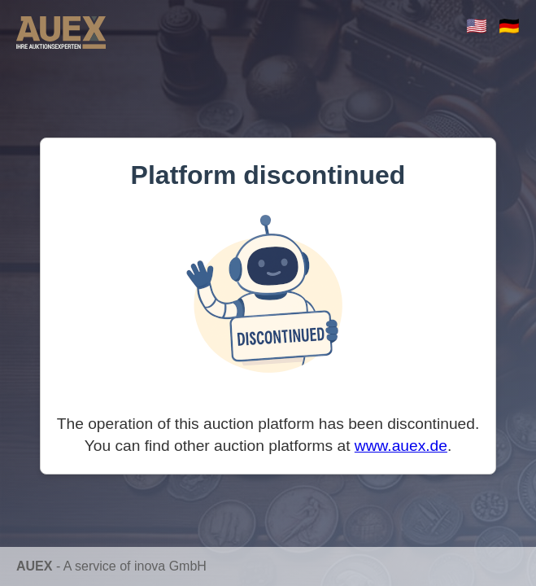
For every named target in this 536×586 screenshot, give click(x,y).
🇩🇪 (509, 25)
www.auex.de (401, 445)
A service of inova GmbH (135, 566)
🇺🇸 (476, 25)
